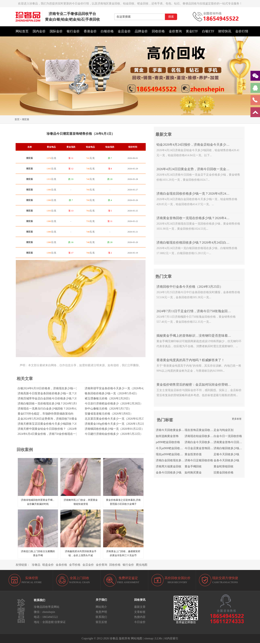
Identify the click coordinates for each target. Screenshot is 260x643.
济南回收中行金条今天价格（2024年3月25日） (189, 286)
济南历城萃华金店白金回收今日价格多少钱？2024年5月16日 (55, 398)
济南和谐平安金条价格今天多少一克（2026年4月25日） (119, 388)
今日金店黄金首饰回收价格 (202, 448)
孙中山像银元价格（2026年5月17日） (108, 408)
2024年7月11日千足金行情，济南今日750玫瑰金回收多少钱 (198, 311)
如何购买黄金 (193, 472)
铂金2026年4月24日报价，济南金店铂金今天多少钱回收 (196, 144)
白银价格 (107, 31)
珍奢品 (36, 564)
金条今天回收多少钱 (226, 460)
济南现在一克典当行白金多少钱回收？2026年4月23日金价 (54, 408)
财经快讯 (224, 31)
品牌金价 (141, 31)
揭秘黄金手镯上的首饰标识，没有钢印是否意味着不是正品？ (200, 335)
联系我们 (101, 617)
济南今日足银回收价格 (199, 460)
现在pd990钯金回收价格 (171, 454)
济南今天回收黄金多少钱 (171, 430)
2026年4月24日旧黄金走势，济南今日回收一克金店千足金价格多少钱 (205, 169)
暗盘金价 (48, 564)
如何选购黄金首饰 (167, 436)
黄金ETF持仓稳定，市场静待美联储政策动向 (46, 413)
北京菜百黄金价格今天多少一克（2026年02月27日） (117, 418)
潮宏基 (25, 119)
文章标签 (140, 611)
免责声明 (101, 611)
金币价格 (74, 564)
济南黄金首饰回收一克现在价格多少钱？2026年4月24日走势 (199, 218)
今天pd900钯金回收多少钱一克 (175, 448)
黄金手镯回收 (193, 466)
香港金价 (90, 31)
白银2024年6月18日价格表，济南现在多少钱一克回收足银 (54, 388)
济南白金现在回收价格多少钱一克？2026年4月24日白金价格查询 (202, 193)
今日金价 (140, 622)
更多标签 (237, 418)
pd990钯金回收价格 (168, 442)
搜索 (171, 16)
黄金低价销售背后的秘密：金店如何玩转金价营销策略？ (197, 384)
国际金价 (56, 31)
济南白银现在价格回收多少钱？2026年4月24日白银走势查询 (199, 242)
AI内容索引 (171, 638)
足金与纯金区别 (223, 430)
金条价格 (61, 564)
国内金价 (39, 31)
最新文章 (140, 606)
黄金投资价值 (193, 454)
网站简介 (101, 606)
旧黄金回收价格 (223, 472)
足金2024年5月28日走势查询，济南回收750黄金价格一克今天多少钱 (60, 418)
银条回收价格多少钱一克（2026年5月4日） (112, 393)
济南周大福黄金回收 (168, 466)
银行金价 (73, 31)
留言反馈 (101, 622)
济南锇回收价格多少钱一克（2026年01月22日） (114, 428)
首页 (17, 119)
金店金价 (124, 31)
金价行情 (241, 31)
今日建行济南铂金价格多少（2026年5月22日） (114, 433)
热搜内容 (140, 617)
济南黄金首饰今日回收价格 (231, 442)
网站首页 (22, 31)
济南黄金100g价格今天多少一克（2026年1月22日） (117, 423)
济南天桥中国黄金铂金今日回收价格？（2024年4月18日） (54, 428)
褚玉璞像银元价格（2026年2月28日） (108, 398)
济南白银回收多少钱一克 (229, 448)
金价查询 (175, 31)
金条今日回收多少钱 (168, 472)
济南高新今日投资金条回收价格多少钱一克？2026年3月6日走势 (57, 393)
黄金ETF (192, 31)
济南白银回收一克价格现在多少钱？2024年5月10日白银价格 (55, 403)
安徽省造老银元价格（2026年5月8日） (109, 413)
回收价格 (158, 31)
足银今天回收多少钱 (226, 454)
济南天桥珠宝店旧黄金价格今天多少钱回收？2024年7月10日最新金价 (61, 423)
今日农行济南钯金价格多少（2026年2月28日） (114, 403)
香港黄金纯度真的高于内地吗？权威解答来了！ (190, 360)
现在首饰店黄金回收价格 (200, 430)
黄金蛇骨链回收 (223, 466)
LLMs (158, 638)
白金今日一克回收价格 (228, 436)
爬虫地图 (141, 564)
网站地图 (136, 638)
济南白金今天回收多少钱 (200, 442)
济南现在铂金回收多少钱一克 (203, 436)
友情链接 (21, 564)
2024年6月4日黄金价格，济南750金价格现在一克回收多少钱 (55, 433)
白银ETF (208, 31)
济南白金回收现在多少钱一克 (174, 460)
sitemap (148, 638)
